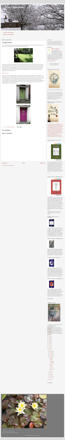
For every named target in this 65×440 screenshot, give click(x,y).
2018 (49, 340)
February (51, 376)
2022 (49, 334)
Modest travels (51, 369)
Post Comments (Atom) (10, 165)
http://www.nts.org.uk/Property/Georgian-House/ (10, 432)
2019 (49, 339)
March (51, 374)
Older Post (42, 163)
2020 (49, 337)
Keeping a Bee (51, 363)
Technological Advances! (51, 362)
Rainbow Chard (50, 366)
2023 (49, 332)
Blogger (38, 435)
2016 (49, 343)
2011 (49, 379)
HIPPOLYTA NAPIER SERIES (8, 34)
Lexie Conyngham (56, 48)
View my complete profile (51, 60)
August (51, 357)
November (51, 352)
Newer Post (4, 163)
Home (23, 163)
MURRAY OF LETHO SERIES (8, 32)
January (51, 377)
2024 (49, 331)
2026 (49, 328)
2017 (49, 342)
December (51, 351)
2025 (49, 329)
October (51, 354)
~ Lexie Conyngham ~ (14, 7)
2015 (49, 345)
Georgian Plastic (50, 359)
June (50, 371)
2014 (49, 346)
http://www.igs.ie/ (5, 73)
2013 (49, 348)
